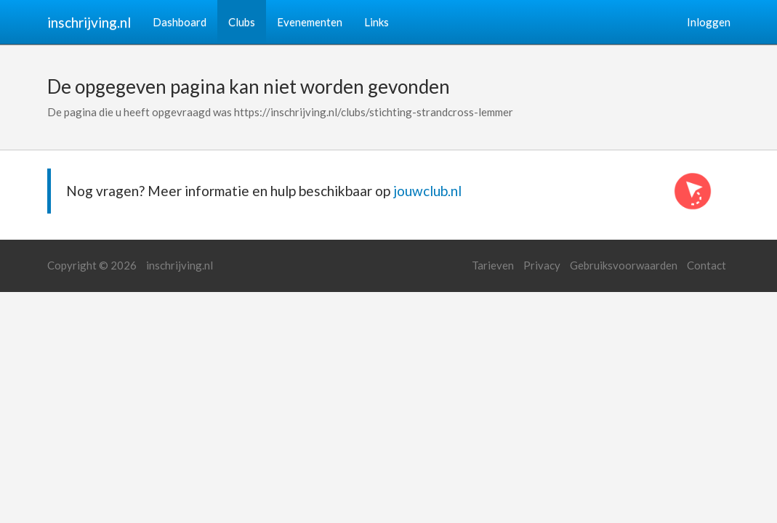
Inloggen (708, 21)
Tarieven (493, 265)
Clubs (241, 21)
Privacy (541, 265)
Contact (706, 265)
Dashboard (179, 21)
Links (376, 21)
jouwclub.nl (427, 190)
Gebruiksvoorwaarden (623, 265)
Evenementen (309, 21)
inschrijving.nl (89, 22)
